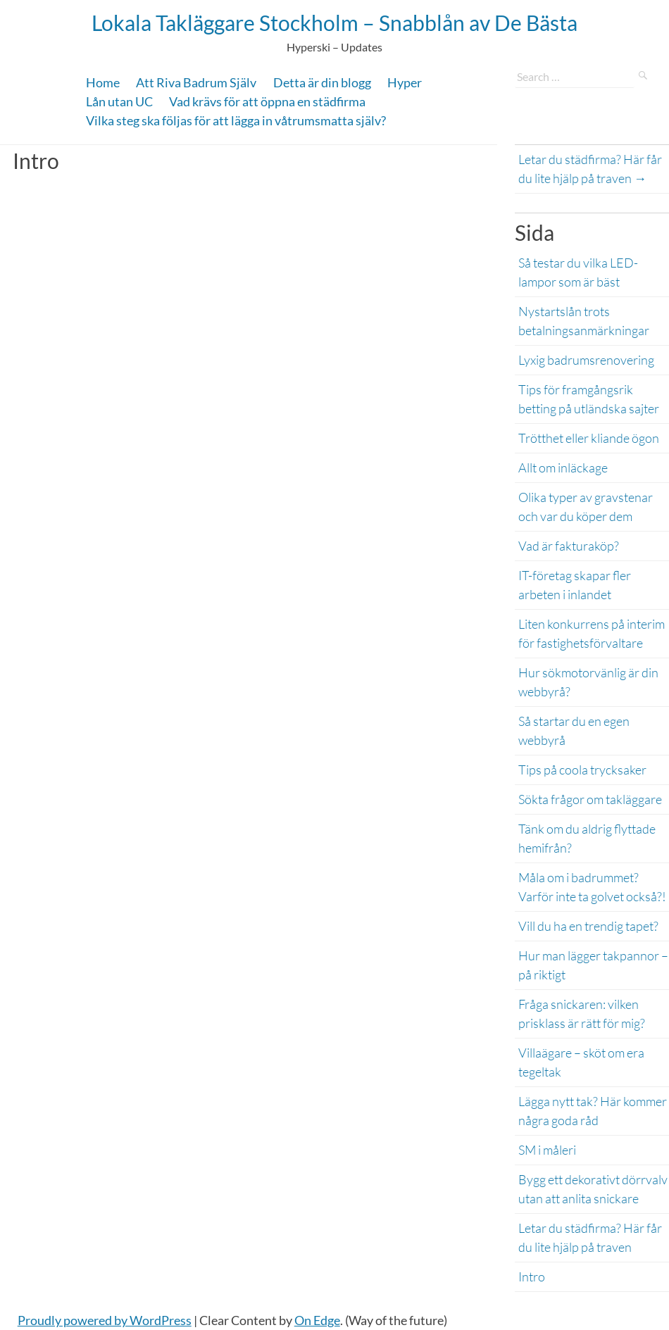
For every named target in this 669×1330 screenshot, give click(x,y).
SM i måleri (547, 1150)
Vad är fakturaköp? (568, 545)
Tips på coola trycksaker (582, 769)
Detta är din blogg (322, 82)
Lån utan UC (119, 101)
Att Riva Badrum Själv (196, 82)
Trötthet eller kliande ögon (589, 438)
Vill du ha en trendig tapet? (588, 926)
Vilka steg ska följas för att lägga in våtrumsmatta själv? (236, 120)
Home (103, 82)
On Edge (317, 1320)
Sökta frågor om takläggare (590, 799)
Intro (531, 1276)
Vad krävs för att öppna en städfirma (267, 101)
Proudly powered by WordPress (105, 1320)
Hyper (404, 82)
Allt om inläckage (564, 467)
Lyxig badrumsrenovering (586, 360)
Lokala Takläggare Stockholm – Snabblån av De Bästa (334, 22)
